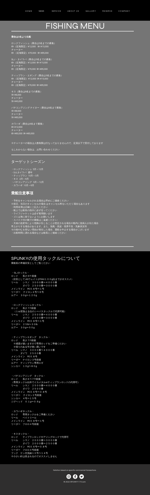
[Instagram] (68, 476)
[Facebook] (75, 476)
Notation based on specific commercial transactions (74, 470)
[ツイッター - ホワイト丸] (81, 476)
